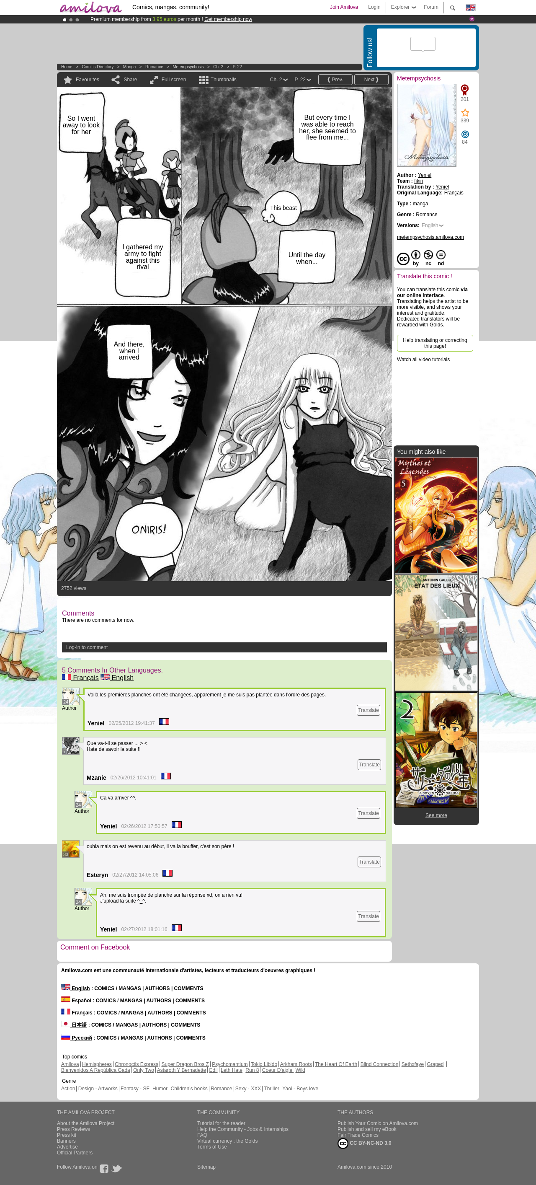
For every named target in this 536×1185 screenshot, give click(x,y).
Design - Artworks (98, 1089)
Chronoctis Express (136, 1064)
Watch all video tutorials (423, 359)
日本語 (74, 1025)
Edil (213, 1070)
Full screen (174, 80)
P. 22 (237, 67)
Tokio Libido (264, 1064)
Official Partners (75, 1153)
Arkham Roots (296, 1064)
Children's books (188, 1089)
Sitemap (206, 1167)
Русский (76, 1038)
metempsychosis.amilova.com (430, 237)
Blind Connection (380, 1064)
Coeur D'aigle (278, 1070)
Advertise (67, 1147)
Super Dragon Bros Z (185, 1064)
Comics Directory (97, 67)
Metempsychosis (188, 67)
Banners (66, 1141)
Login (374, 7)
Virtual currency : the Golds (227, 1141)
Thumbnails (224, 80)
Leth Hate (231, 1070)
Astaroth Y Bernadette (181, 1070)
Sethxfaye (413, 1064)
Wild (300, 1070)
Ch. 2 (218, 67)
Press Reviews (73, 1129)
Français (80, 677)
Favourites (87, 80)
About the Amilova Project (85, 1123)
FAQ (202, 1135)
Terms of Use (212, 1147)
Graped (435, 1064)
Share (130, 80)
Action (68, 1089)
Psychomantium (229, 1064)
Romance (154, 67)
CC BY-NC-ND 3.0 (365, 1143)
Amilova (70, 1064)
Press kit (66, 1135)
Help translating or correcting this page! (435, 343)
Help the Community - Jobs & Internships (243, 1129)
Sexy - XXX (248, 1089)
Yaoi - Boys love (300, 1089)
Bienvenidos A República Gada (95, 1070)
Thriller (272, 1089)
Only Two (143, 1070)
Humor (160, 1089)
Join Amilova (344, 7)
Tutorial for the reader (221, 1123)
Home (66, 67)
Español (76, 1001)
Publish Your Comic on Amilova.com (378, 1123)
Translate (368, 710)
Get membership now (228, 19)
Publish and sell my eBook (367, 1129)
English (117, 677)
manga (129, 67)
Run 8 (252, 1070)
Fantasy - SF (135, 1089)
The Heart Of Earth (336, 1064)
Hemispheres (97, 1064)
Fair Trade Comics (358, 1135)
